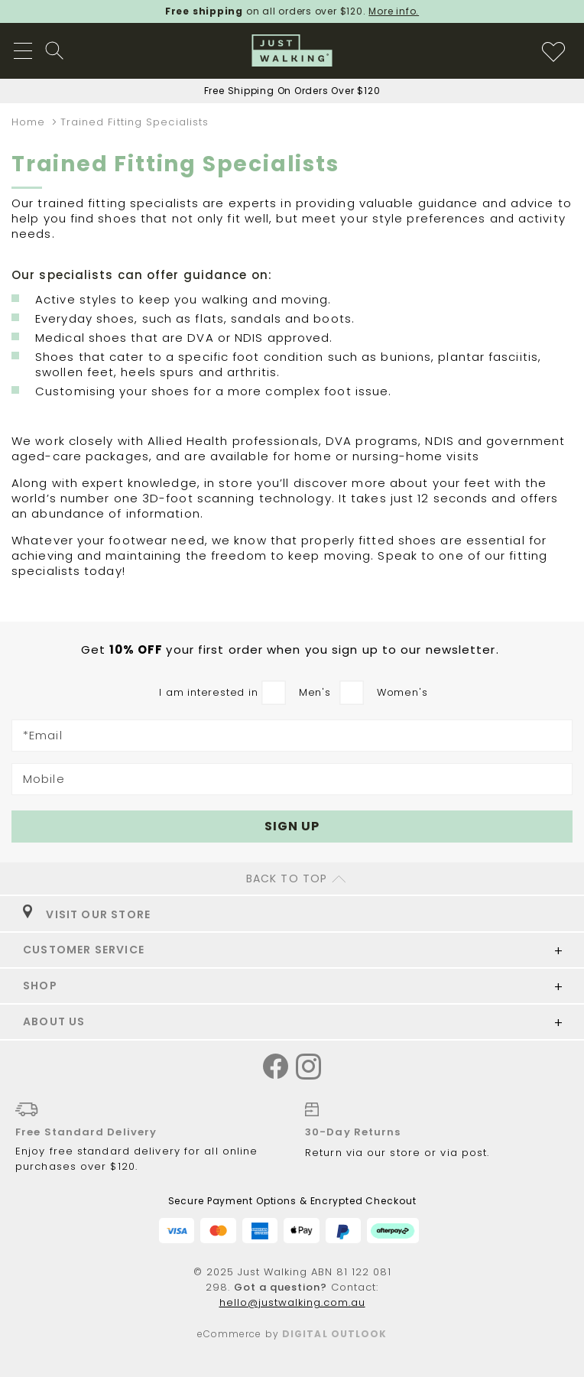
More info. (393, 11)
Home (30, 122)
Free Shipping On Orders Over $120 (292, 90)
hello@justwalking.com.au (292, 1302)
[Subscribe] (292, 826)
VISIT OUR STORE (87, 914)
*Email (43, 735)
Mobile (44, 779)
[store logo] (292, 50)
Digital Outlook (335, 1333)
